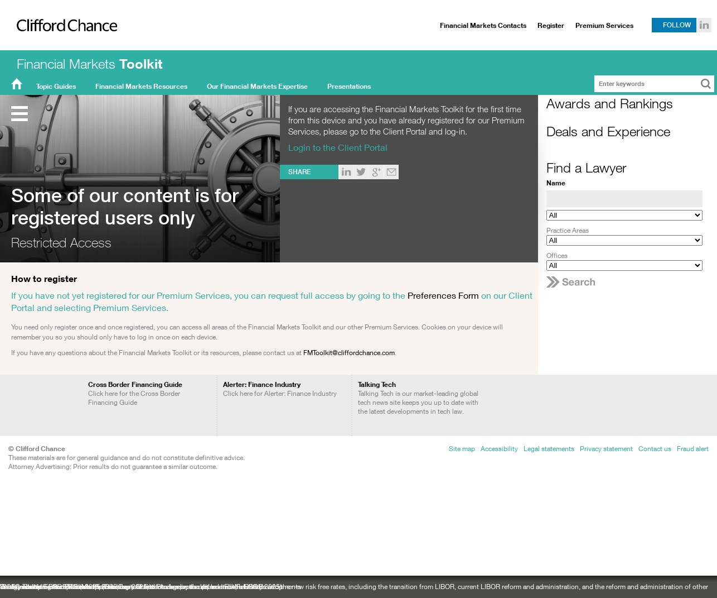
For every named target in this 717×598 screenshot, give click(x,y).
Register (550, 25)
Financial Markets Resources (141, 86)
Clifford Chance (63, 48)
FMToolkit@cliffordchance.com (349, 352)
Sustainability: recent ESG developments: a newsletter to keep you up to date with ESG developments (150, 586)
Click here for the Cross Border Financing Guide (135, 393)
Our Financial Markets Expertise (257, 86)
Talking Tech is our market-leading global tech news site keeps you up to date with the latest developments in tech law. (418, 397)
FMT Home (16, 86)
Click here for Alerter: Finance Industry (280, 389)
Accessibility (499, 448)
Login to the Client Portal (337, 147)
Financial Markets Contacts (483, 25)
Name (555, 183)
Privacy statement (606, 448)
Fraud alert (693, 448)
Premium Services (604, 25)
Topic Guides (56, 86)
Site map (462, 448)
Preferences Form (443, 295)
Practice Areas (567, 230)
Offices (557, 255)
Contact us (654, 448)
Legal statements (549, 448)
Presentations (349, 86)
